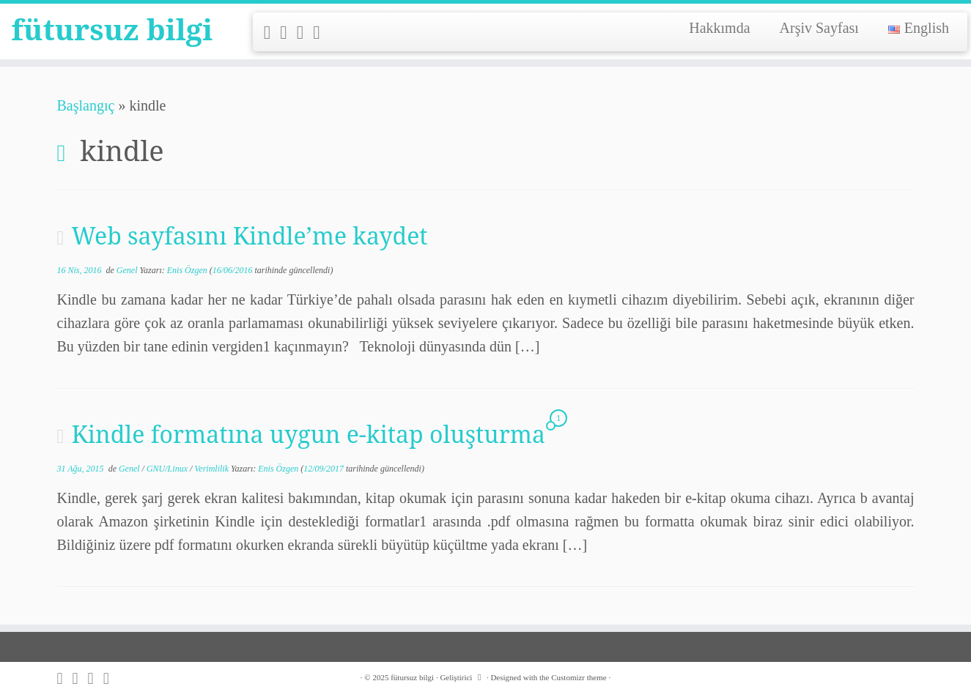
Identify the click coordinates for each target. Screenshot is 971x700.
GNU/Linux (168, 468)
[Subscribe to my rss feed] (272, 32)
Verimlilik (212, 468)
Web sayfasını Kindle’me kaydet (249, 235)
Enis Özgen (187, 270)
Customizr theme (578, 677)
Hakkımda (719, 28)
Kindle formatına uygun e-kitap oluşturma (308, 434)
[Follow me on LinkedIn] (321, 32)
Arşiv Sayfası (819, 28)
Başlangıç (86, 105)
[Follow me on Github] (305, 32)
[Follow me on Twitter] (288, 32)
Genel (128, 270)
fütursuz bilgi (112, 29)
